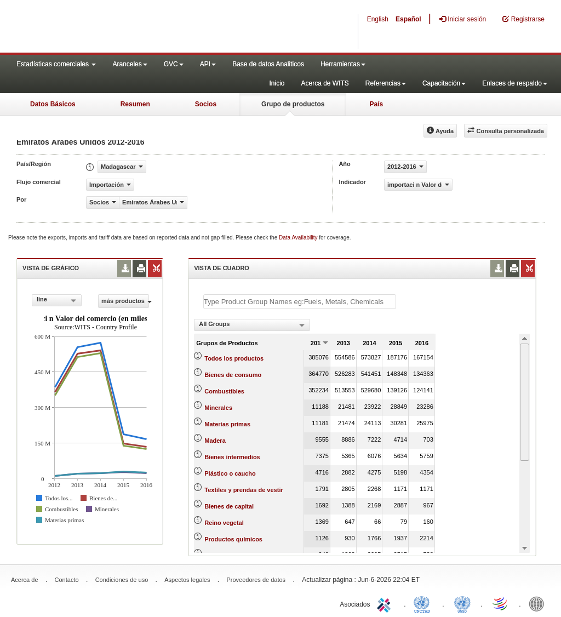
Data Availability (299, 238)
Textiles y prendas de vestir (243, 490)
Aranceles (129, 64)
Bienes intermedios (232, 457)
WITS (109, 27)
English (377, 19)
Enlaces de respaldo (514, 83)
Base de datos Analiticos (268, 64)
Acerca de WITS (324, 83)
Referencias (385, 83)
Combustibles (224, 391)
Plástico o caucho (230, 473)
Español (408, 19)
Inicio (276, 83)
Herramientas (342, 64)
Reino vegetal (224, 522)
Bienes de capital (229, 506)
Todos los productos (234, 358)
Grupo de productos (292, 104)
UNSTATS (462, 603)
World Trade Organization (501, 603)
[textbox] (299, 301)
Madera (215, 440)
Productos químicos (233, 539)
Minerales (218, 407)
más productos (125, 301)
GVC (174, 64)
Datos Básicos (53, 104)
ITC (386, 603)
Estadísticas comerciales (56, 64)
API (208, 64)
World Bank (539, 603)
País (376, 104)
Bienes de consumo (232, 375)
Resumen (135, 104)
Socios (205, 104)
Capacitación (444, 83)
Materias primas (227, 424)
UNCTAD (424, 603)
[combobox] (57, 300)
